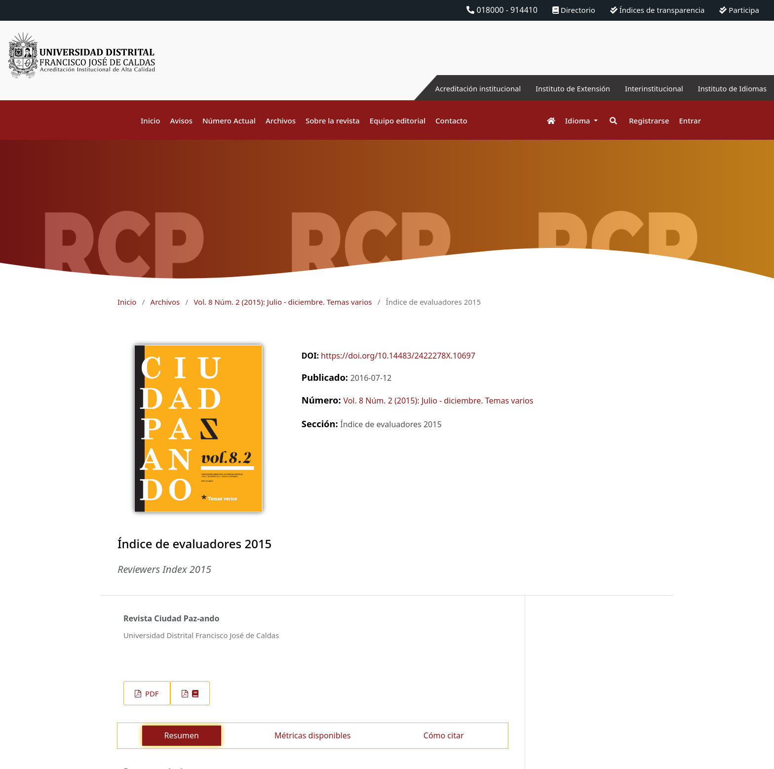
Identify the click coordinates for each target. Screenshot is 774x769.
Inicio (150, 120)
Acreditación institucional (456, 88)
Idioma (578, 120)
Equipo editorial (398, 120)
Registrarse (649, 120)
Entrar (690, 120)
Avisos (181, 120)
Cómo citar (444, 735)
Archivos (281, 120)
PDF (150, 693)
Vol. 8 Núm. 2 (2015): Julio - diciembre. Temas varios (283, 302)
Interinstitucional (645, 88)
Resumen (181, 735)
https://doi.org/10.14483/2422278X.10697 (398, 355)
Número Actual (229, 120)
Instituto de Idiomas (729, 88)
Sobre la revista (333, 120)
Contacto (451, 120)
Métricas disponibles (312, 735)
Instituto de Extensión (558, 88)
